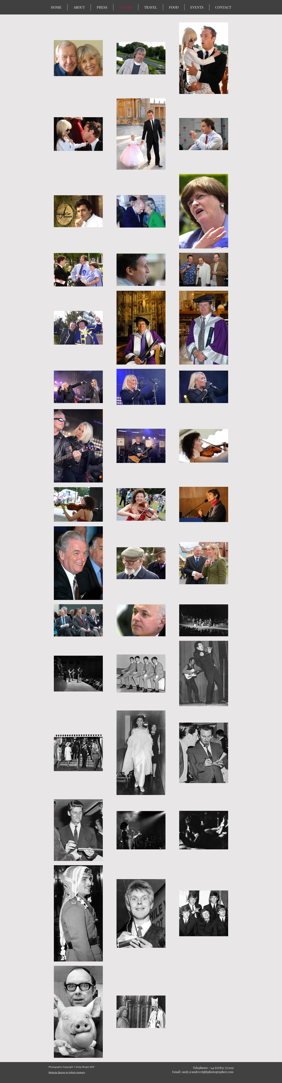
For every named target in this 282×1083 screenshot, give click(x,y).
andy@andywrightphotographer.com (207, 1072)
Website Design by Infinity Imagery (67, 1072)
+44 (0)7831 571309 (221, 1068)
